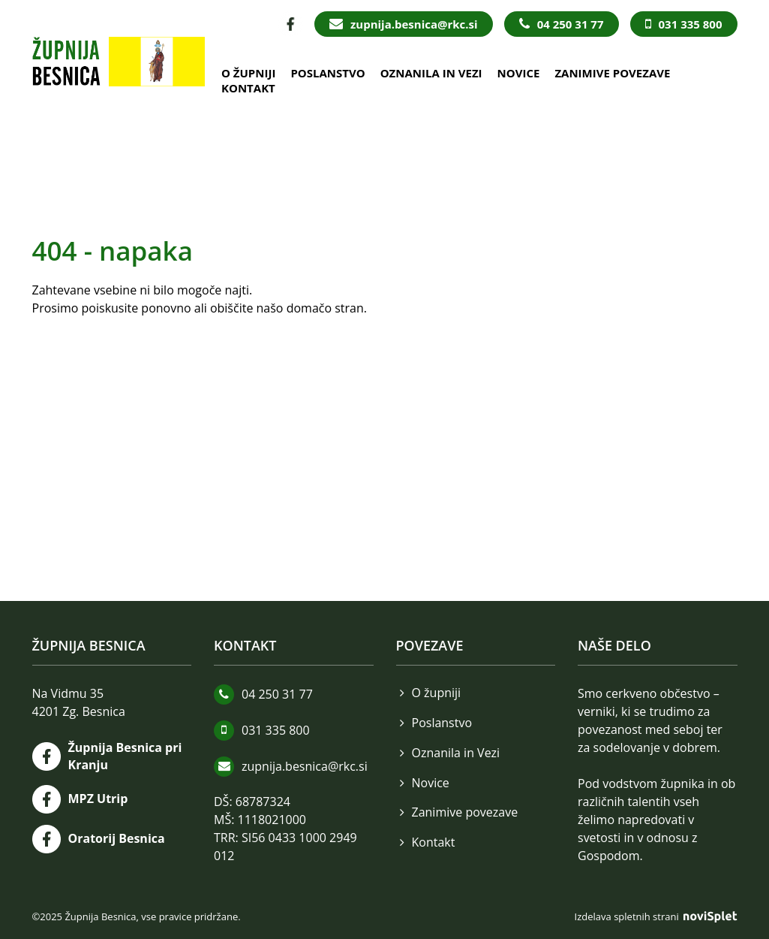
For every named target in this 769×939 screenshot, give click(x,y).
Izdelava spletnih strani (656, 916)
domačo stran (325, 308)
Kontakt (248, 87)
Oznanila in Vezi (431, 72)
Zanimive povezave (612, 72)
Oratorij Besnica (116, 838)
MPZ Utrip (98, 798)
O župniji (248, 72)
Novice (518, 72)
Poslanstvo (327, 72)
